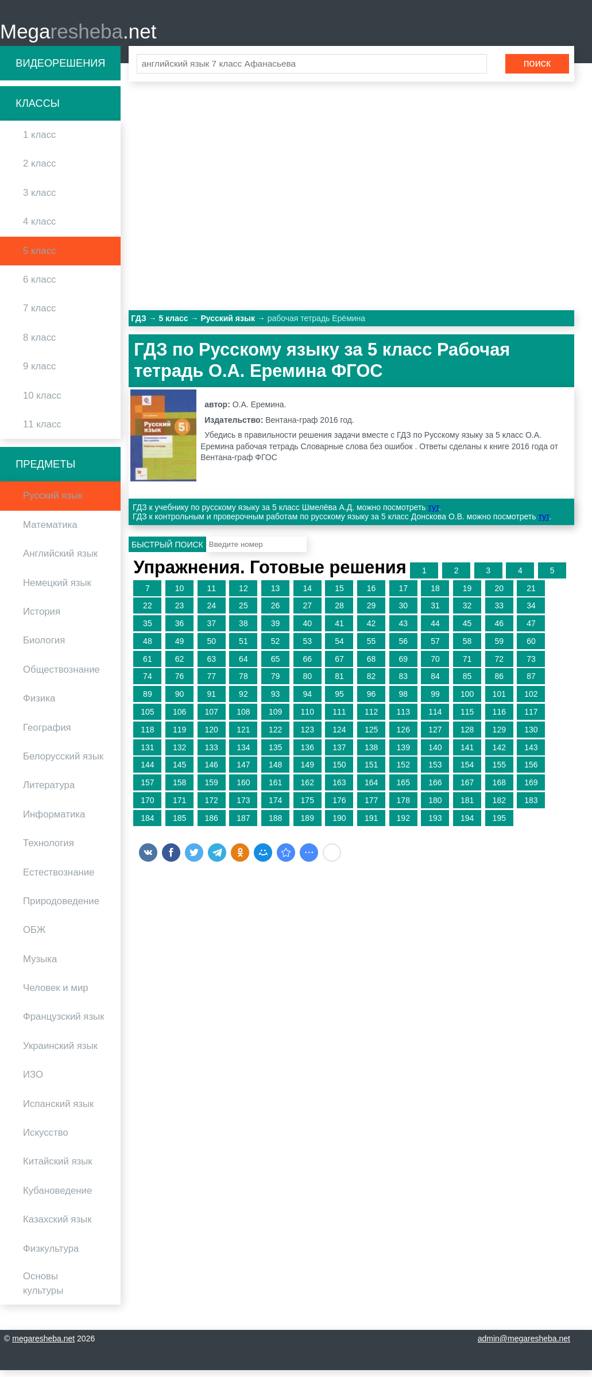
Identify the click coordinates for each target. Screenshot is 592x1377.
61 (147, 665)
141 (467, 754)
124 (339, 736)
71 (467, 665)
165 (403, 789)
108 (243, 718)
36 (179, 630)
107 (211, 718)
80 (307, 683)
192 (403, 825)
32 (467, 613)
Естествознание (58, 879)
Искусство (45, 1139)
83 (403, 683)
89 (147, 701)
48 (147, 648)
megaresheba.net (43, 1345)
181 (467, 807)
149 (307, 772)
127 (435, 736)
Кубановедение (57, 1197)
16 (371, 595)
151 (371, 772)
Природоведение (61, 907)
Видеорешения (60, 70)
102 (530, 701)
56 (403, 648)
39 (275, 630)
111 (339, 718)
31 (435, 613)
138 (371, 754)
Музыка (40, 966)
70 (435, 665)
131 (147, 754)
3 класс (39, 199)
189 (307, 825)
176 (339, 807)
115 (467, 718)
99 (435, 701)
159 (211, 789)
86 (499, 683)
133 (211, 754)
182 (499, 807)
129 (499, 736)
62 (179, 665)
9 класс (39, 373)
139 (403, 754)
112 (371, 718)
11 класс (42, 431)
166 (435, 789)
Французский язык (64, 1024)
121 (243, 736)
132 (179, 754)
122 (275, 736)
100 (467, 701)
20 (499, 595)
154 (467, 772)
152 (403, 772)
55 (371, 648)
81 (339, 683)
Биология (44, 647)
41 (339, 630)
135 (275, 754)
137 (339, 754)
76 (179, 683)
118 (147, 736)
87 (531, 683)
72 (499, 665)
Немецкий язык (57, 589)
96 (371, 701)
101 (499, 701)
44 (435, 630)
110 (307, 718)
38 (243, 630)
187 (243, 825)
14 (307, 595)
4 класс (39, 228)
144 (147, 772)
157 (147, 789)
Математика (50, 531)
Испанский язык (58, 1110)
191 (371, 825)
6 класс (39, 286)
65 (275, 665)
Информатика (54, 821)
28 (339, 613)
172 (211, 807)
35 (147, 630)
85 (467, 683)
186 (211, 825)
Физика (39, 705)
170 (147, 807)
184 (147, 825)
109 (275, 718)
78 (243, 683)
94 (307, 701)
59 (499, 648)
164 (371, 789)
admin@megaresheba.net (524, 1345)
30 (403, 613)
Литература (49, 792)
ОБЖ (34, 937)
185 (179, 825)
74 (147, 683)
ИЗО (33, 1082)
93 (275, 701)
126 (403, 736)
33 (499, 613)
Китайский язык (57, 1168)
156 (530, 772)
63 (211, 665)
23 (179, 613)
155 (499, 772)
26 (275, 613)
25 (243, 613)
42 (371, 630)
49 (179, 648)
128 (467, 736)
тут (433, 514)
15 (339, 595)
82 (371, 683)
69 (403, 665)
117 (530, 718)
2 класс (39, 170)
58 (467, 648)
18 (435, 595)
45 (467, 630)
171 (179, 807)
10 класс (42, 402)
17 (403, 595)
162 (307, 789)
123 (307, 736)
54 (339, 648)
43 (403, 630)
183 (530, 807)
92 (243, 701)
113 (403, 718)
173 (243, 807)
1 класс (39, 142)
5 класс (39, 257)
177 (371, 807)
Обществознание (61, 676)
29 (371, 613)
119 (179, 736)
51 (243, 648)
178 (403, 807)
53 (307, 648)
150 (339, 772)
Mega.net (78, 35)
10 (179, 595)
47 (531, 630)
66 (307, 665)
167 (467, 789)
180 (435, 807)
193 (435, 825)
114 (435, 718)
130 (530, 736)
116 (499, 718)
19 (467, 595)
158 (179, 789)
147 (243, 772)
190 (339, 825)
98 (403, 701)
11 (211, 595)
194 (467, 825)
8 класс (39, 344)
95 (339, 701)
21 (531, 595)
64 (243, 665)
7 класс (39, 315)
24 (211, 613)
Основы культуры (43, 1290)
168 (499, 789)
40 (307, 630)
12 (243, 595)
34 (531, 613)
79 (275, 683)
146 (211, 772)
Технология (48, 850)
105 (147, 718)
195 (499, 825)
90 (179, 701)
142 (499, 754)
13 (275, 595)
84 (435, 683)
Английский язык (60, 561)
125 (371, 736)
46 (499, 630)
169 (530, 789)
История (41, 618)
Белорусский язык (63, 763)
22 (147, 613)
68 (371, 665)
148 (275, 772)
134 (243, 754)
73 (531, 665)
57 (435, 648)
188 (275, 825)
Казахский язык (57, 1226)
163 (339, 789)
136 (307, 754)
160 (243, 789)
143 (530, 754)
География (47, 734)
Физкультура (51, 1255)
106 (179, 718)
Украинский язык (60, 1052)
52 (275, 648)
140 (435, 754)
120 (211, 736)
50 (211, 648)
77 (211, 683)
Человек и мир (55, 994)
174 (275, 807)
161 (275, 789)
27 (307, 613)
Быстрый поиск (167, 551)
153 (435, 772)
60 (531, 648)
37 (211, 630)
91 (211, 701)
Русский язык (52, 502)
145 (179, 772)
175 (307, 807)
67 (339, 665)
